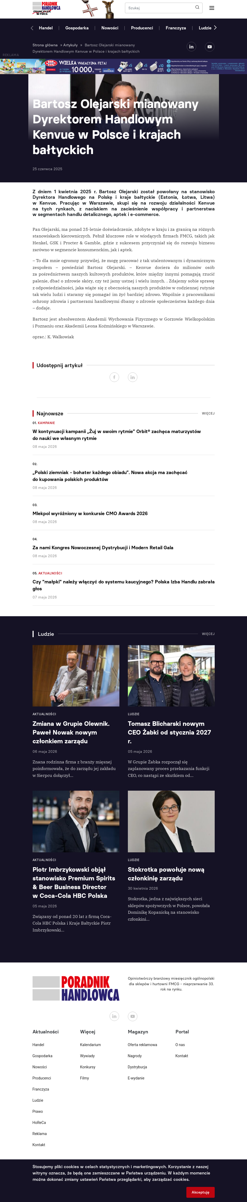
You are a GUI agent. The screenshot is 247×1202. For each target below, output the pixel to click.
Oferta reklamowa (142, 1045)
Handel (46, 27)
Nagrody (135, 1056)
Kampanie (46, 423)
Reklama (40, 1134)
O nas (180, 1045)
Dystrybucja (137, 1067)
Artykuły (70, 45)
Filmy (84, 1078)
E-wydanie (136, 1078)
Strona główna (45, 45)
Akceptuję (200, 1192)
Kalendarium (90, 1045)
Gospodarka (77, 27)
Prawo (38, 1111)
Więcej (208, 413)
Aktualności (50, 573)
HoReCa (39, 1122)
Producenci (142, 27)
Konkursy (88, 1067)
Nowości (109, 27)
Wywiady (87, 1056)
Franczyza (176, 27)
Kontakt (39, 1145)
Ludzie (205, 27)
